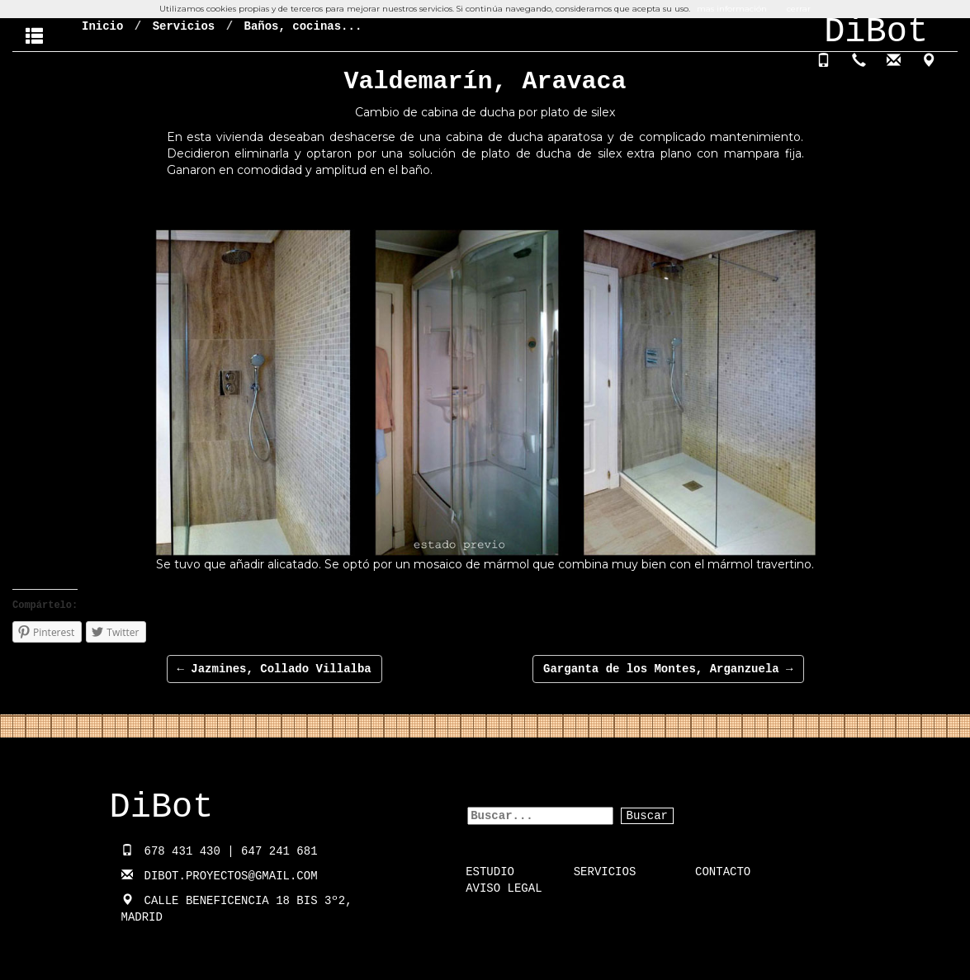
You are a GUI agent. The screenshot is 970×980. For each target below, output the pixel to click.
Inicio (102, 26)
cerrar (799, 8)
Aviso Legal (504, 888)
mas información (732, 8)
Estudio (490, 872)
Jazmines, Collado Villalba (274, 669)
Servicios (184, 26)
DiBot (162, 807)
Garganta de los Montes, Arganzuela (668, 669)
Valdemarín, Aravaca (484, 82)
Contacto (722, 872)
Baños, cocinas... (303, 26)
